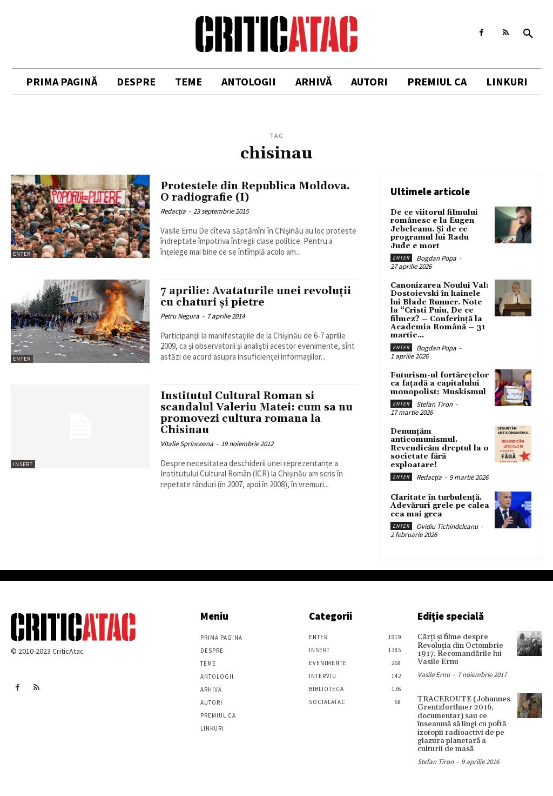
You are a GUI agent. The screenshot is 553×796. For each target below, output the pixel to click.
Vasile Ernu (433, 674)
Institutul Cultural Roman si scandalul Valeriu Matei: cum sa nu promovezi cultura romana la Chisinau (256, 412)
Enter (22, 253)
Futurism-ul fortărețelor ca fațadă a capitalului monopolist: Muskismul (439, 383)
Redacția (173, 211)
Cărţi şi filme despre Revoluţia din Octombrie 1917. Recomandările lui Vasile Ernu (460, 649)
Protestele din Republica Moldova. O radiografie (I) (255, 192)
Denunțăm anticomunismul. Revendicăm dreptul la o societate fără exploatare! (439, 448)
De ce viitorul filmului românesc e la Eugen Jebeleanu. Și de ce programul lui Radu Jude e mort (434, 229)
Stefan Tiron (434, 404)
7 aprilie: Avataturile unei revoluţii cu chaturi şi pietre (255, 296)
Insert (23, 464)
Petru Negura (179, 316)
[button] (528, 34)
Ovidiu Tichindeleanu (447, 526)
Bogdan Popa (436, 258)
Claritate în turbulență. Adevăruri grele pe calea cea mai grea (439, 506)
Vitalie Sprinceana (186, 443)
